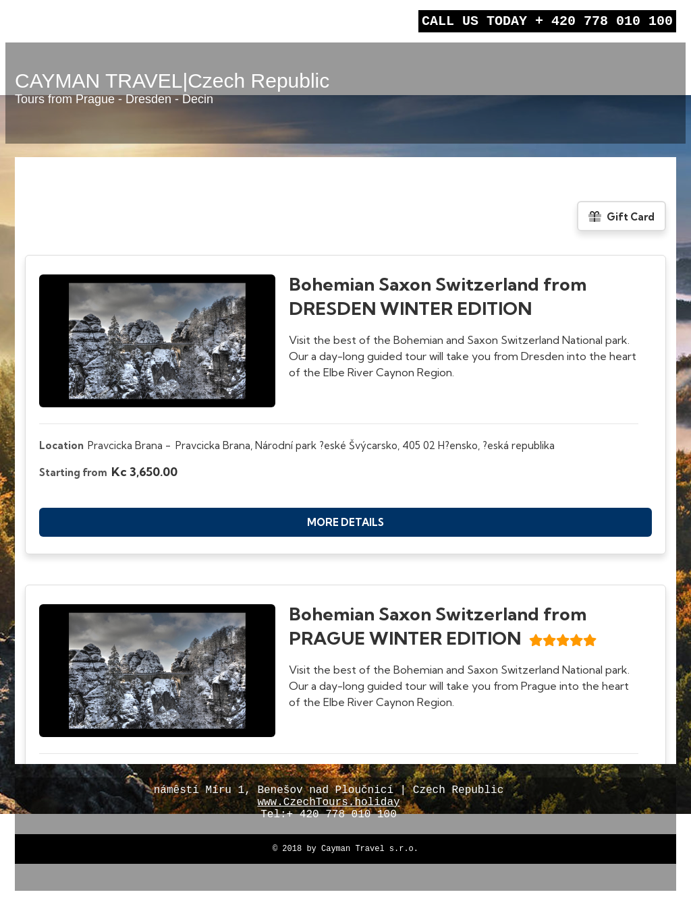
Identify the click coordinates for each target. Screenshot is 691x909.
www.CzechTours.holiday (328, 809)
